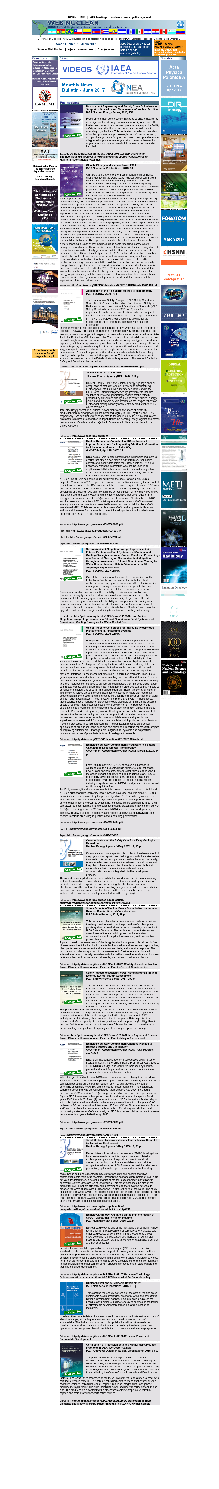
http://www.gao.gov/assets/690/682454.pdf (97, 822)
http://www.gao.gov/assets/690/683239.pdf (97, 1122)
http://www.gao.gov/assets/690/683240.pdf (95, 1128)
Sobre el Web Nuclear (50, 49)
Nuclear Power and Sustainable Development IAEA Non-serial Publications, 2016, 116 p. (113, 1285)
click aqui (47, 356)
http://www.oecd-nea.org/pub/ (90, 435)
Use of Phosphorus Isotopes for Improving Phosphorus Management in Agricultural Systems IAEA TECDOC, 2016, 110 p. (120, 630)
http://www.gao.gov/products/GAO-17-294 (92, 1134)
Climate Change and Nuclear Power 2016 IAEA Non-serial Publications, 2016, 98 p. (111, 167)
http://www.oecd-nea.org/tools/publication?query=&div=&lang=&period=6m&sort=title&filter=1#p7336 (95, 901)
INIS (82, 17)
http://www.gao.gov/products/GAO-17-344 (96, 530)
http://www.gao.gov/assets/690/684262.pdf (93, 543)
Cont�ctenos (106, 49)
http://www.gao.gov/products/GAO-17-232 (92, 835)
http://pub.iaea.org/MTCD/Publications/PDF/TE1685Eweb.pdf (107, 366)
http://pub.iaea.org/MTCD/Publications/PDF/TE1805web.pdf (108, 739)
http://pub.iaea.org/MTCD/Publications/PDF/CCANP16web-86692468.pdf (114, 285)
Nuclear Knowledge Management (131, 17)
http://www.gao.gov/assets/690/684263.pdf (97, 524)
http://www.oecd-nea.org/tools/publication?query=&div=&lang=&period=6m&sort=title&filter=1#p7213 (95, 1208)
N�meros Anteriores (80, 49)
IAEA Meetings (98, 17)
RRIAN (72, 17)
